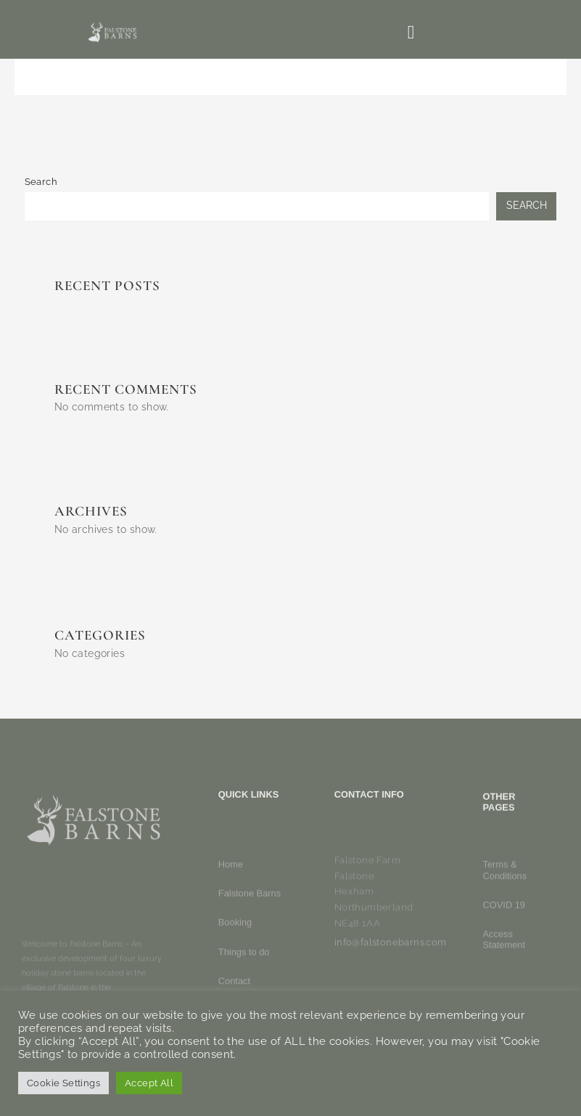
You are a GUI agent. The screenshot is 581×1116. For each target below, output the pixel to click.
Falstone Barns (249, 971)
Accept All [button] (149, 1083)
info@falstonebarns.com (390, 957)
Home (230, 942)
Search (41, 181)
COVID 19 (504, 964)
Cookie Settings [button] (63, 1083)
